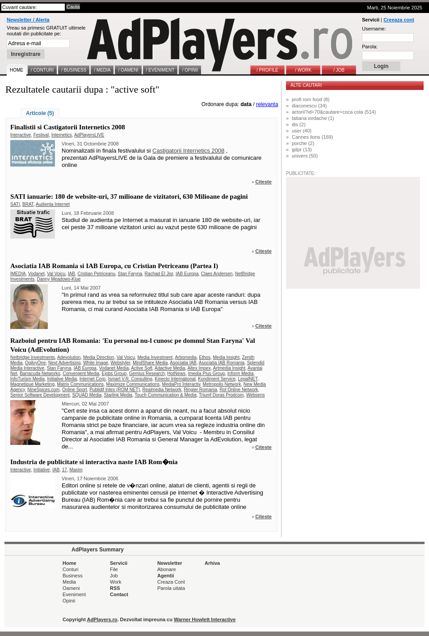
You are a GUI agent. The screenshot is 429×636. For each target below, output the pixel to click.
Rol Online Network (238, 389)
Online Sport (74, 389)
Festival (41, 134)
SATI (15, 204)
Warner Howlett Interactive (205, 619)
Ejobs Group (114, 373)
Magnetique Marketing (32, 384)
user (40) (301, 130)
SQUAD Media (86, 395)
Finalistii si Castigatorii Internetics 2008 (67, 127)
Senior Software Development (40, 395)
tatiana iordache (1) (313, 118)
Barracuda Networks (40, 373)
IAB (71, 273)
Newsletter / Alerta (28, 19)
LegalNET (247, 378)
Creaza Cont (171, 582)
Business (73, 575)
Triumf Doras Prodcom (221, 395)
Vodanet (36, 273)
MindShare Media (150, 362)
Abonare (166, 569)
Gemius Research (147, 373)
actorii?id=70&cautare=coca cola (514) (334, 112)
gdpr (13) (302, 149)
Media (69, 582)
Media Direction (98, 357)
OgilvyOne (35, 362)
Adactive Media (170, 368)
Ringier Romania (200, 389)
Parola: (370, 46)
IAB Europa (187, 273)
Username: (374, 28)
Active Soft (141, 368)
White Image (95, 362)
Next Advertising (64, 362)
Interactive (20, 134)
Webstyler (120, 362)
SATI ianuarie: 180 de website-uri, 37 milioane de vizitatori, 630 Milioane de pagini (129, 196)
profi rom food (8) (310, 99)
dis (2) (299, 124)
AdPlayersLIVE (89, 134)
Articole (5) (40, 113)
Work (115, 582)
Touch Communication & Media (165, 395)
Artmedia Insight (229, 368)
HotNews (176, 373)
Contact (119, 594)
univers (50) (305, 155)
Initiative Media (62, 378)
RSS (115, 588)
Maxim (75, 469)
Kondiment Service (217, 378)
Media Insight (226, 357)
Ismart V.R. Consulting (130, 378)
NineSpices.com (43, 389)
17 (64, 469)
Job (114, 575)
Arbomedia (185, 357)
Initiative (42, 469)
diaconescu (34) (309, 105)
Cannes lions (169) (312, 137)
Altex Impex (198, 368)
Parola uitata (171, 588)
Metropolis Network (222, 384)
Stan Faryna (130, 273)
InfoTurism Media (27, 378)
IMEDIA (17, 273)
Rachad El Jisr (159, 273)
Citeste (263, 181)
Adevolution (68, 357)
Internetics (61, 134)
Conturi (70, 569)
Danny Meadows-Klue (58, 279)
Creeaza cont (398, 19)
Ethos (204, 357)
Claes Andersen (217, 273)
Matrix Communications (80, 384)
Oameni (71, 588)
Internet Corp (92, 378)
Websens (255, 395)
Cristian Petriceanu (96, 273)
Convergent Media (81, 373)
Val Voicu (56, 273)
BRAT (28, 204)
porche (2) (303, 143)
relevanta (267, 104)
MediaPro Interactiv (181, 384)
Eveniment (74, 594)
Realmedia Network (162, 389)
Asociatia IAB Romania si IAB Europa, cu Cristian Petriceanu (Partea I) (114, 265)
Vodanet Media (114, 368)
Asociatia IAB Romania (221, 362)
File (114, 569)
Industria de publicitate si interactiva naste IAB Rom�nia (94, 461)
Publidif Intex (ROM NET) (114, 389)
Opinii (69, 600)
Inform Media (240, 373)
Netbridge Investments (32, 357)
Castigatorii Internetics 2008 (188, 150)
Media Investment (154, 357)
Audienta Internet (53, 204)
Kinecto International (175, 378)
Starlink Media (118, 395)
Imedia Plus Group (206, 373)
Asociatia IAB (183, 362)
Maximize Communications (133, 384)
